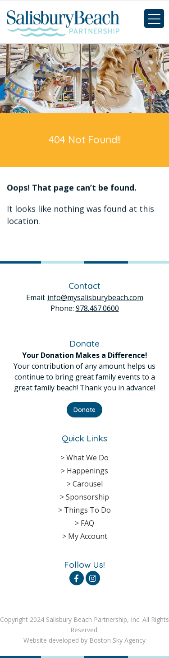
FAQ (87, 523)
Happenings (87, 471)
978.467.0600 (97, 308)
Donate (84, 410)
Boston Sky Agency (117, 640)
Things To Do (87, 510)
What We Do (87, 458)
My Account (87, 536)
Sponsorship (87, 497)
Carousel (88, 484)
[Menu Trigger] (154, 18)
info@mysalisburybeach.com (95, 297)
